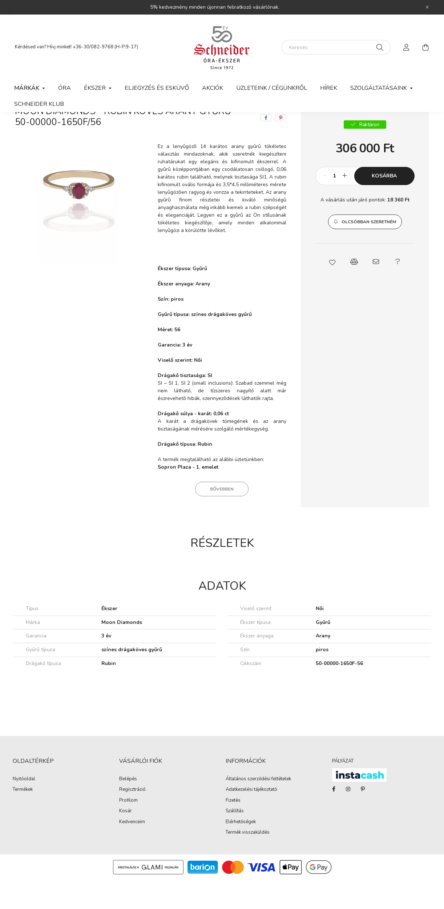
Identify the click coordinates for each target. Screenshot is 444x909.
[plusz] (344, 205)
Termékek (23, 819)
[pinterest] (280, 147)
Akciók (212, 88)
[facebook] (266, 147)
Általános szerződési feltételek (258, 808)
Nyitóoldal (24, 808)
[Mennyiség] (334, 205)
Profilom (128, 830)
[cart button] (425, 47)
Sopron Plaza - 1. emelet (188, 496)
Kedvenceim (132, 851)
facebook (333, 818)
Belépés (128, 808)
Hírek (328, 88)
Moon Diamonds (106, 126)
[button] (365, 251)
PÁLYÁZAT (343, 790)
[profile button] (406, 47)
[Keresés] (336, 47)
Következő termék (407, 126)
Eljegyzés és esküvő (157, 88)
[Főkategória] (27, 126)
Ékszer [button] (95, 88)
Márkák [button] (27, 88)
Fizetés (233, 830)
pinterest (362, 818)
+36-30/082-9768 (93, 47)
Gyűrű (148, 126)
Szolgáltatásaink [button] (379, 88)
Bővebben (222, 518)
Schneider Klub (39, 104)
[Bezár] (427, 7)
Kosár (125, 840)
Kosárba (384, 204)
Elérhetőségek (241, 851)
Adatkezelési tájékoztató (251, 819)
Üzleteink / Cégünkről (271, 88)
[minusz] (324, 205)
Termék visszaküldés (248, 862)
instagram (348, 818)
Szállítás (235, 840)
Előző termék (366, 126)
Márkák (64, 126)
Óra (64, 88)
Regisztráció (132, 819)
